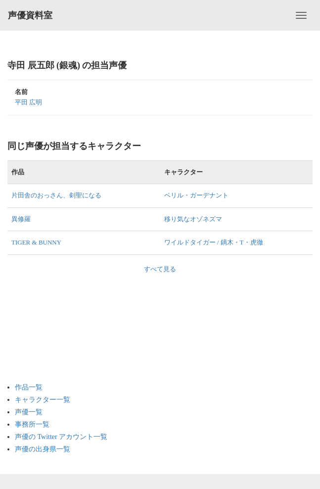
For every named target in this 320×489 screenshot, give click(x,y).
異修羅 (21, 219)
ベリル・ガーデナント (196, 195)
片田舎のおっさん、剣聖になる (56, 195)
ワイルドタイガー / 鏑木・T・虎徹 (213, 242)
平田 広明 (28, 102)
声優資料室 (30, 15)
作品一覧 (29, 387)
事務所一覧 (32, 424)
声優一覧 (29, 412)
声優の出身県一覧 (42, 449)
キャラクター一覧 (42, 399)
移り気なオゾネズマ (193, 219)
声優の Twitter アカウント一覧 (61, 436)
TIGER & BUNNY (36, 242)
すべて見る (160, 269)
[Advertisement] (54, 323)
